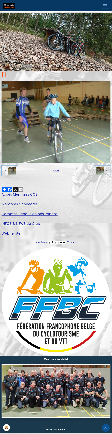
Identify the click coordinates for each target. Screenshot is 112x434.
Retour (56, 170)
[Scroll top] (106, 428)
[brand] (9, 6)
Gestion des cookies (56, 429)
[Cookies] (6, 427)
